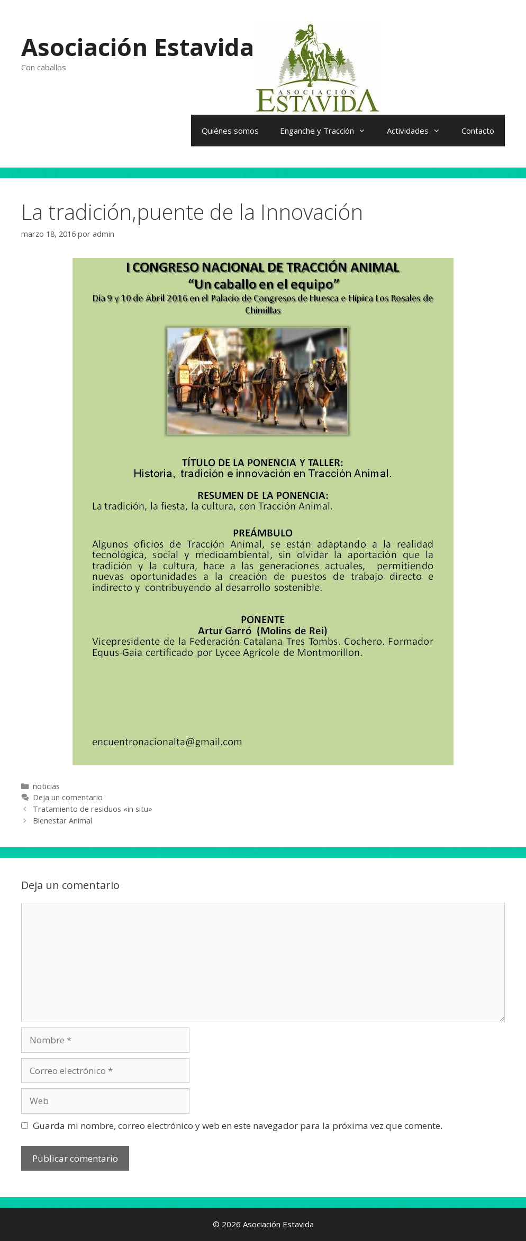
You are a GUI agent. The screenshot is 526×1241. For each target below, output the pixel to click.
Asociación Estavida (137, 47)
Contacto (477, 130)
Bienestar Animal (62, 821)
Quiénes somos (230, 130)
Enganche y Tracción (328, 130)
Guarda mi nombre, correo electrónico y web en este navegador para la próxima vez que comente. (237, 1125)
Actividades (419, 130)
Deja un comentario (68, 797)
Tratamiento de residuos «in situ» (92, 809)
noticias (46, 786)
